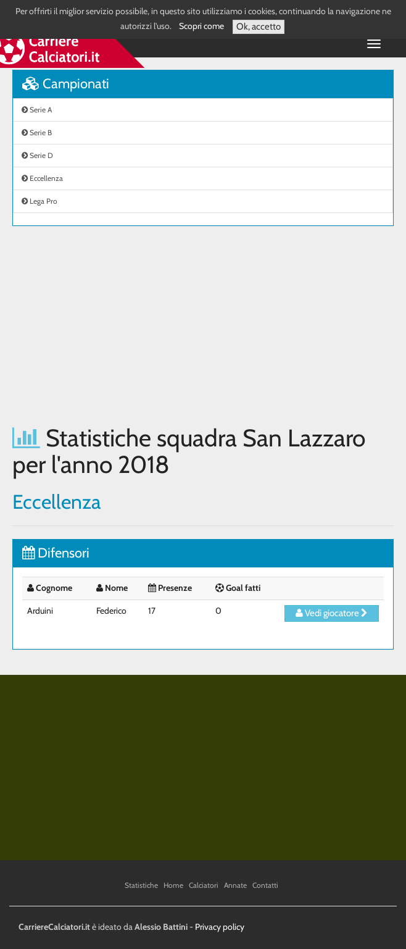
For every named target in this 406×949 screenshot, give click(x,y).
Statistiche (141, 885)
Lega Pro (39, 201)
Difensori (55, 553)
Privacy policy (219, 926)
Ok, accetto (258, 26)
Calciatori (203, 885)
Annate (235, 885)
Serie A (37, 109)
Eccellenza (42, 178)
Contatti (265, 885)
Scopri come (201, 25)
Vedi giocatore (332, 613)
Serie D (37, 155)
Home (173, 885)
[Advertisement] (203, 325)
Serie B (37, 132)
